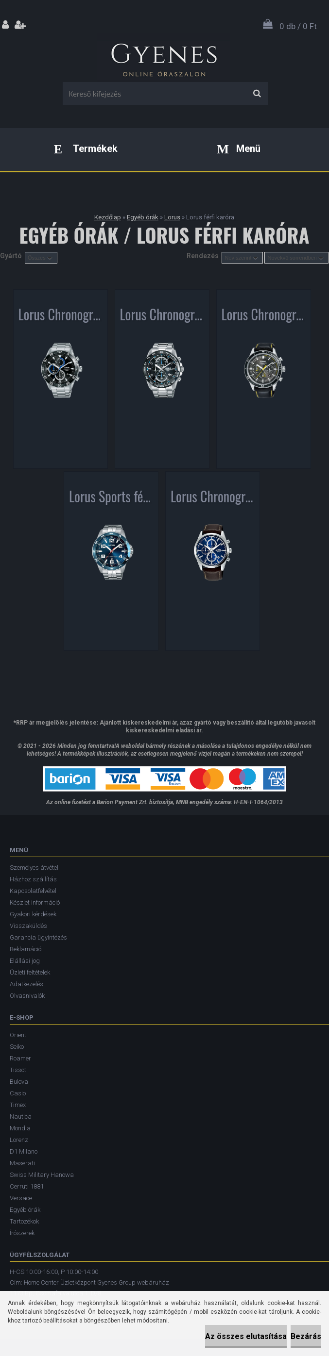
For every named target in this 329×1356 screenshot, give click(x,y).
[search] (256, 93)
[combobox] (242, 258)
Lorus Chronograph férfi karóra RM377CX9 (162, 316)
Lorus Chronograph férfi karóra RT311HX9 (264, 316)
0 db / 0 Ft (298, 26)
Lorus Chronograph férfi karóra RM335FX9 (60, 316)
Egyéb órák (142, 217)
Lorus (172, 217)
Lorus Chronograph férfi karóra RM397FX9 (213, 498)
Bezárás (306, 1336)
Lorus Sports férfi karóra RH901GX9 (111, 498)
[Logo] (163, 57)
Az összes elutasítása (246, 1336)
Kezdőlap (107, 217)
